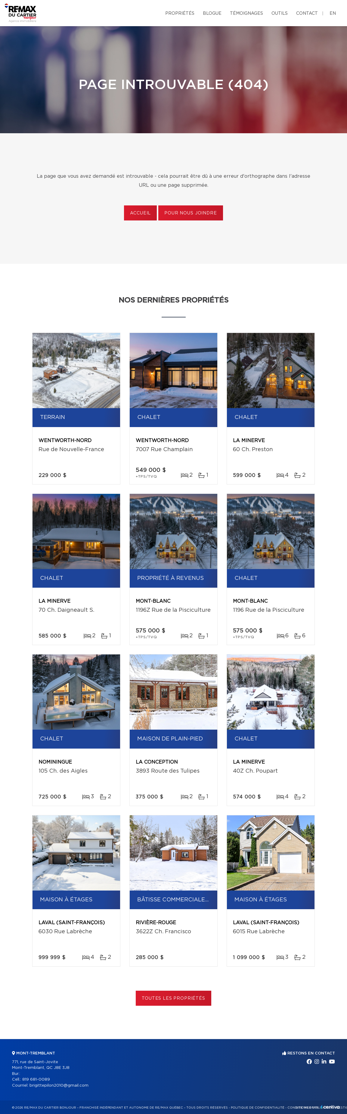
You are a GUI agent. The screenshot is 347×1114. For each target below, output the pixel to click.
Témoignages (246, 13)
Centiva (330, 1107)
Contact (307, 13)
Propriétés (179, 13)
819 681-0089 (36, 1080)
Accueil (140, 213)
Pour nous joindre (190, 213)
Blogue (212, 13)
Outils (279, 13)
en (333, 13)
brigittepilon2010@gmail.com (58, 1086)
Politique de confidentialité (257, 1107)
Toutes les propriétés (173, 998)
